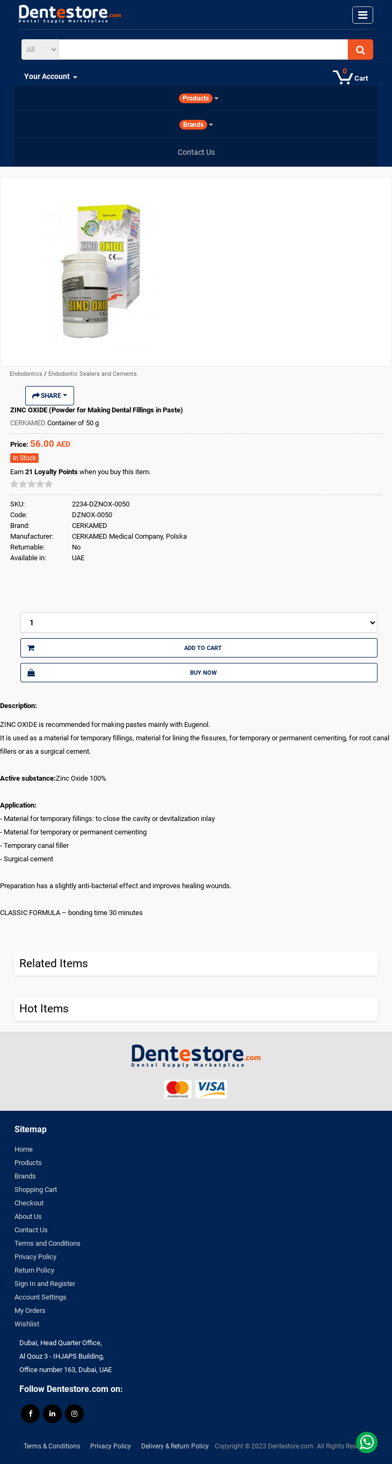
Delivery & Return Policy (175, 1446)
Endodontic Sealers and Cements (92, 373)
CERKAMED (28, 423)
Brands (25, 1176)
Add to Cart (124, 647)
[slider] (31, 484)
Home (23, 1149)
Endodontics (27, 373)
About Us (28, 1216)
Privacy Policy (35, 1257)
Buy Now (122, 672)
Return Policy (34, 1270)
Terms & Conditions (52, 1446)
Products (28, 1163)
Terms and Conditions (47, 1243)
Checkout (28, 1203)
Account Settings (40, 1297)
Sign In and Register (44, 1284)
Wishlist (26, 1324)
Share (49, 395)
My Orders (30, 1310)
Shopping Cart (35, 1190)
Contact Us (31, 1230)
